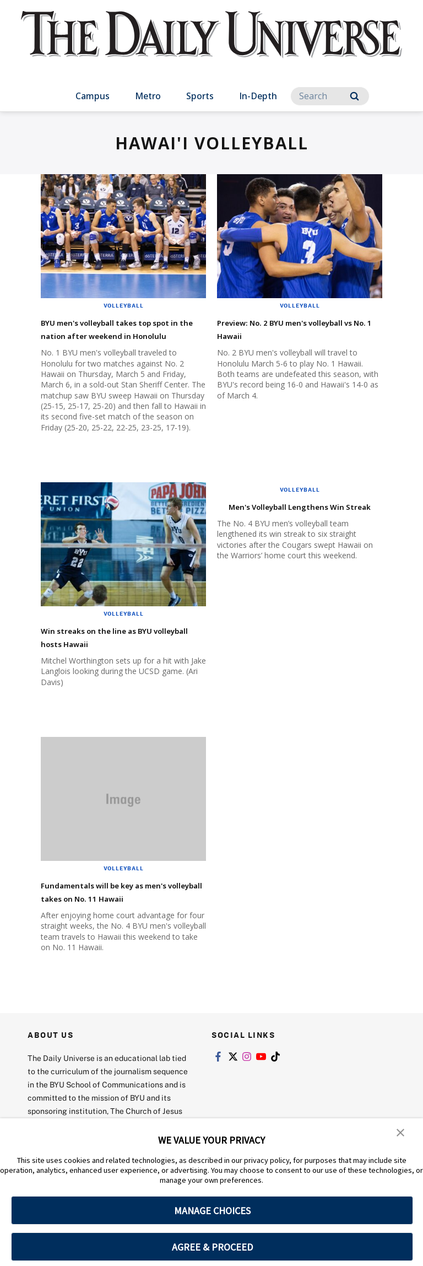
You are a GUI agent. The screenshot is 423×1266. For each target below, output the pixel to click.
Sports (200, 96)
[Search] (330, 96)
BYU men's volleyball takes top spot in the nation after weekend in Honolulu (116, 334)
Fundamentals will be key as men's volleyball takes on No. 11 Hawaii (121, 910)
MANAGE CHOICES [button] (212, 1210)
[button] (401, 1134)
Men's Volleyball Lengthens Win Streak (292, 525)
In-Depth (258, 96)
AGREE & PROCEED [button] (212, 1247)
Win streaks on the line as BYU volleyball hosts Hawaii (117, 649)
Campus (92, 96)
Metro (148, 96)
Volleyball (124, 305)
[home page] (211, 44)
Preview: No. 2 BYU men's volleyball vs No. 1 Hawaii (286, 328)
